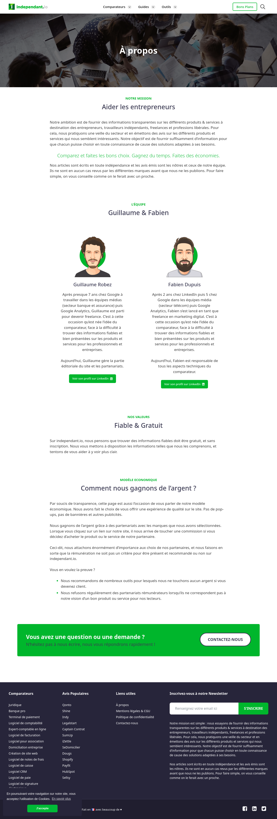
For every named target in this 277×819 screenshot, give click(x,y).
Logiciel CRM (18, 771)
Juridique (15, 705)
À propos (122, 705)
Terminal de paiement (24, 717)
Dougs (67, 753)
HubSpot (68, 771)
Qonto (66, 705)
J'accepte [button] (42, 808)
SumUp (67, 735)
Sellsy (66, 778)
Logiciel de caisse (21, 765)
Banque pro (17, 711)
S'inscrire (253, 708)
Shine (66, 711)
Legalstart (69, 723)
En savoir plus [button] (61, 798)
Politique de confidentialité (135, 717)
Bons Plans (244, 7)
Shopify (67, 759)
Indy (65, 717)
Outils (171, 7)
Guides (148, 7)
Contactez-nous (127, 723)
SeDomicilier (71, 747)
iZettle (66, 741)
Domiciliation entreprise (26, 747)
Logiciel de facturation (24, 735)
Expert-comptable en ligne (27, 729)
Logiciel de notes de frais (26, 759)
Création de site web (23, 753)
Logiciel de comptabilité (25, 723)
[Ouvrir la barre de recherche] (263, 6)
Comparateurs (119, 7)
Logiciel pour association (26, 741)
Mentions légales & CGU (133, 711)
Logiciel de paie (20, 778)
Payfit (66, 765)
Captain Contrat (73, 729)
